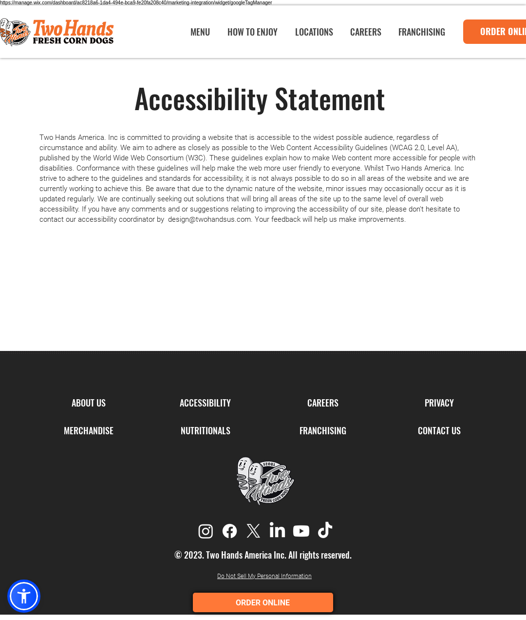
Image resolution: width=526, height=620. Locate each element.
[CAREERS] (322, 403)
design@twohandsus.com (209, 219)
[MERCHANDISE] (88, 431)
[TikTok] (325, 531)
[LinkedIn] (277, 531)
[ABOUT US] (88, 403)
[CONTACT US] (439, 431)
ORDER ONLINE (263, 602)
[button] (24, 596)
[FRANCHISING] (322, 431)
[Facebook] (229, 531)
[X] (253, 531)
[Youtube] (301, 531)
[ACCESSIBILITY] (205, 403)
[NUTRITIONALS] (205, 431)
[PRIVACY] (439, 403)
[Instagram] (205, 531)
